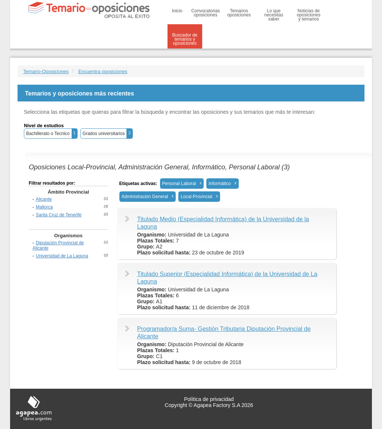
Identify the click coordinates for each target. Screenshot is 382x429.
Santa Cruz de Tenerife (59, 214)
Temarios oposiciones (239, 13)
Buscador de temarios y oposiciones (184, 39)
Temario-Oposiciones (46, 71)
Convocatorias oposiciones (205, 13)
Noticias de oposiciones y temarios (308, 15)
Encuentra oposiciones (103, 71)
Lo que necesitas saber (274, 15)
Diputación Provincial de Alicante (58, 245)
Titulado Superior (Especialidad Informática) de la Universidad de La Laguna (227, 278)
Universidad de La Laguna (62, 256)
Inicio (177, 10)
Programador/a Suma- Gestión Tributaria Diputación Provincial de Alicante (224, 332)
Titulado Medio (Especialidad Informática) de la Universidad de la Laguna (223, 223)
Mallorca (44, 207)
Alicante (44, 199)
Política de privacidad (209, 399)
